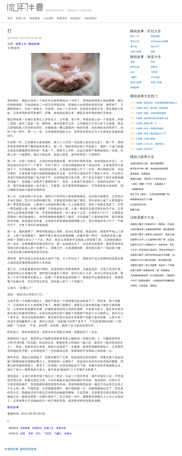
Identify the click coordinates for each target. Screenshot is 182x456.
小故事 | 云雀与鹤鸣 (145, 138)
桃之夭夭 (155, 46)
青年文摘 (134, 67)
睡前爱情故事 (28, 449)
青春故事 (25, 428)
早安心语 (134, 41)
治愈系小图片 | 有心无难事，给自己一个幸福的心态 (155, 265)
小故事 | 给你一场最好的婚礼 (149, 128)
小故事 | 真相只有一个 (146, 123)
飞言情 (47, 433)
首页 (9, 18)
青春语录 (62, 18)
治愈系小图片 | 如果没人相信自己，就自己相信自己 (155, 234)
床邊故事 (134, 87)
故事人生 (21, 18)
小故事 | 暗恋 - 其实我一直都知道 (151, 108)
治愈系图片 (90, 18)
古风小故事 (135, 51)
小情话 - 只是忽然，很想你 (143, 285)
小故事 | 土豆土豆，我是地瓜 (149, 144)
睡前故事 (34, 43)
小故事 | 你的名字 (144, 149)
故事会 (68, 433)
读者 (22, 433)
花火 (38, 433)
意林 (30, 433)
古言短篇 (155, 77)
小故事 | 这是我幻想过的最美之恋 (151, 118)
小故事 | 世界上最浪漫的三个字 (150, 133)
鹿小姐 (133, 46)
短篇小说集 (156, 82)
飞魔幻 (57, 433)
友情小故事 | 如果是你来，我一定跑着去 (150, 270)
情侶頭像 (155, 36)
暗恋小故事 (135, 82)
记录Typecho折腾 (159, 41)
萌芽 (153, 51)
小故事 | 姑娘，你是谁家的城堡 (150, 113)
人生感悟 (48, 18)
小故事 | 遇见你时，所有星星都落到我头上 (156, 103)
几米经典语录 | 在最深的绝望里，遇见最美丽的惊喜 (155, 229)
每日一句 (134, 36)
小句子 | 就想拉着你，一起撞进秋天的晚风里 (152, 280)
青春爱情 (35, 18)
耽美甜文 (76, 18)
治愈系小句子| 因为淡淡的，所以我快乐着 (150, 260)
